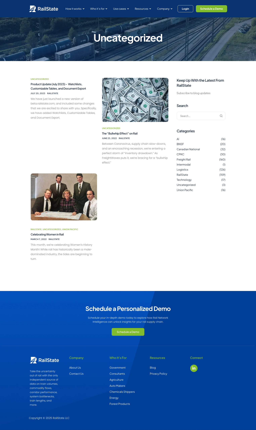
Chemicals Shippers (122, 391)
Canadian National (188, 152)
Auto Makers (117, 385)
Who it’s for (98, 8)
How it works (74, 8)
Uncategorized (40, 82)
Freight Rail (184, 162)
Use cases (121, 8)
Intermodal (184, 167)
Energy (114, 397)
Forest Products (120, 404)
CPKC (180, 157)
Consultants (117, 373)
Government (118, 367)
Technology (184, 182)
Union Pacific (70, 230)
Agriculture (117, 379)
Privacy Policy (158, 373)
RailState (52, 97)
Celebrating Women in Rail (49, 235)
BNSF (180, 147)
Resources (143, 8)
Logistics (182, 172)
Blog (153, 367)
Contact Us (76, 373)
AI (178, 142)
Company (164, 8)
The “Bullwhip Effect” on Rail (121, 138)
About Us (75, 367)
